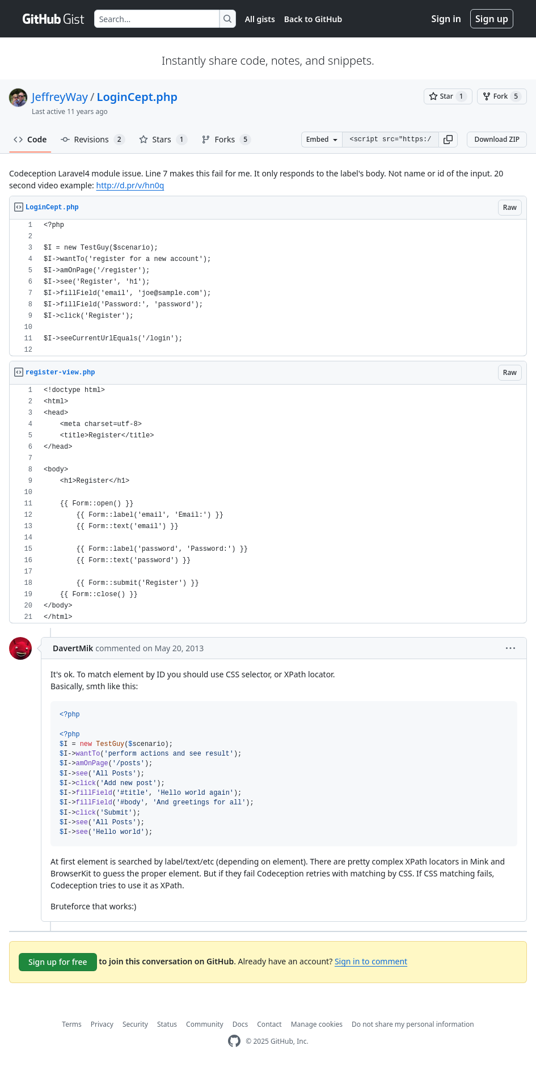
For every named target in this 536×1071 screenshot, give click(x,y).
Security (135, 1024)
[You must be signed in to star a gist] (448, 96)
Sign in (446, 18)
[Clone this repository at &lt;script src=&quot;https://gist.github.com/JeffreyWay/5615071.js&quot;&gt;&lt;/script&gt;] (390, 139)
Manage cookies (317, 1024)
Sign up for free (57, 961)
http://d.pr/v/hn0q (130, 185)
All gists (260, 19)
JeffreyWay (60, 96)
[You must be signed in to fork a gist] (502, 96)
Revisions (93, 139)
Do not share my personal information (413, 1024)
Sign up (491, 18)
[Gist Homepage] (54, 19)
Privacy (102, 1024)
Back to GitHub (313, 19)
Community (204, 1024)
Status (167, 1024)
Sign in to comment (371, 961)
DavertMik (73, 648)
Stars (163, 139)
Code (30, 139)
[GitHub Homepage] (234, 1041)
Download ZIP (497, 139)
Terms (72, 1024)
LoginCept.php (137, 96)
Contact (269, 1024)
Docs (240, 1024)
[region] (268, 288)
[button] (448, 139)
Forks (226, 139)
